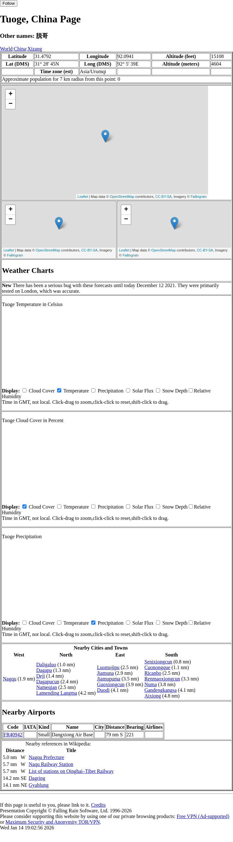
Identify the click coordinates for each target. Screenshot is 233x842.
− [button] (11, 104)
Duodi (103, 690)
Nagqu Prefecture (46, 757)
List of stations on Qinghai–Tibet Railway (71, 771)
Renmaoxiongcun (162, 678)
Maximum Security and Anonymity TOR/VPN (52, 822)
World (6, 48)
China (20, 48)
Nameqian (46, 687)
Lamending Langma (56, 693)
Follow (9, 3)
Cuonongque (157, 667)
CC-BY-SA (163, 196)
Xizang (34, 48)
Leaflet (83, 196)
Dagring (37, 778)
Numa (150, 684)
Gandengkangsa (160, 690)
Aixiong (152, 695)
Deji (40, 676)
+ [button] (11, 94)
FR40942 (12, 734)
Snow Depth (175, 390)
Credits (98, 805)
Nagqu (9, 678)
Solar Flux (142, 390)
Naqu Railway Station (51, 764)
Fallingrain (199, 196)
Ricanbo (152, 673)
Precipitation (110, 390)
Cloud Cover (42, 390)
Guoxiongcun (110, 684)
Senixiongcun (158, 661)
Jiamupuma (108, 678)
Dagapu (44, 670)
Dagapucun (47, 681)
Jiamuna (105, 673)
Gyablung (39, 785)
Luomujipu (108, 667)
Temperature (76, 390)
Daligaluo (46, 664)
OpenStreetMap (122, 196)
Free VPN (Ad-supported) (202, 816)
